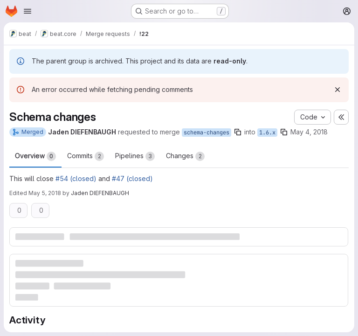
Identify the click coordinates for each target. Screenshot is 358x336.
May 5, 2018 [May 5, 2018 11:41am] (44, 192)
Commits (85, 156)
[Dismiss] (337, 89)
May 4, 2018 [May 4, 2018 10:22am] (309, 132)
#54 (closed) (75, 178)
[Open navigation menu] (27, 11)
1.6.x (267, 132)
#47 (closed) (132, 178)
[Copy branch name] (237, 132)
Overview (35, 156)
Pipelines (135, 156)
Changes (185, 156)
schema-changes (206, 132)
